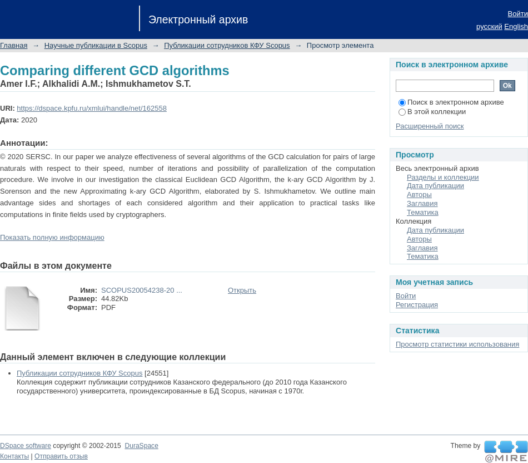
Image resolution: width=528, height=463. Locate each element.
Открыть (242, 290)
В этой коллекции (432, 111)
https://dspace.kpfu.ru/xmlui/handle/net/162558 (92, 108)
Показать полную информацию (52, 237)
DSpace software (25, 446)
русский (489, 26)
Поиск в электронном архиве (451, 102)
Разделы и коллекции (443, 177)
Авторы (419, 194)
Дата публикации (435, 185)
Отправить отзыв (61, 456)
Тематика (423, 212)
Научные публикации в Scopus (95, 45)
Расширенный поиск (430, 126)
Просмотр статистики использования (457, 344)
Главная (13, 45)
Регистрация (417, 305)
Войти (518, 13)
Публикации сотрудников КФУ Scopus (227, 45)
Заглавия (422, 203)
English (516, 26)
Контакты (14, 456)
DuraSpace (141, 446)
